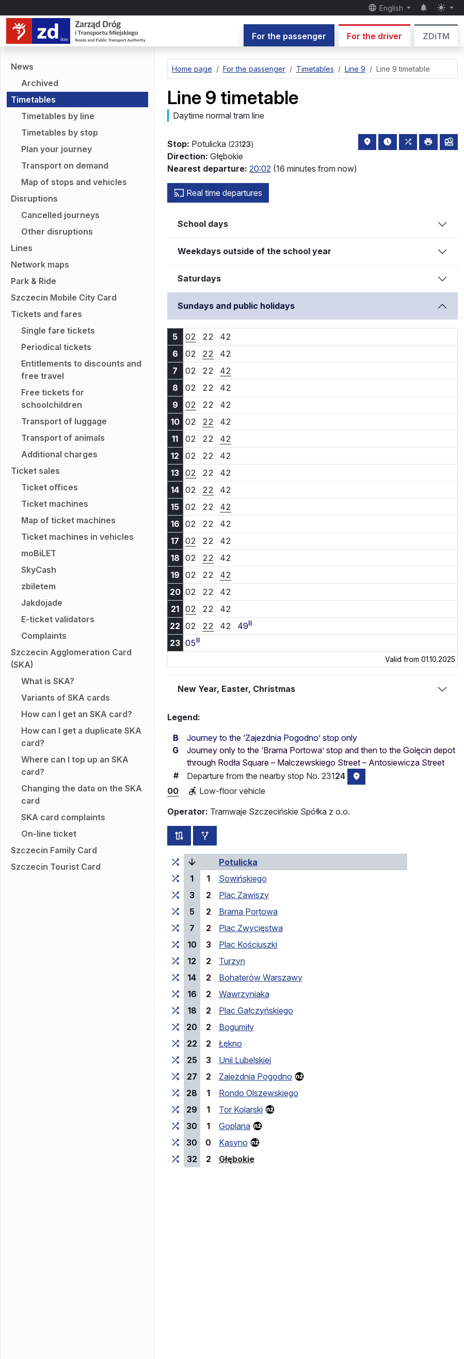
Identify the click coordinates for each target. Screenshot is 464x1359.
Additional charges (59, 454)
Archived (39, 83)
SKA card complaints (63, 817)
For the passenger (289, 36)
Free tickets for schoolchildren (52, 398)
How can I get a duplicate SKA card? (81, 736)
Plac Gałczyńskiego (256, 1010)
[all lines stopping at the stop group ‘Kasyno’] (175, 1142)
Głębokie (236, 1159)
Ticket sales (35, 471)
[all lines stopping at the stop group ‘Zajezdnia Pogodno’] (175, 1076)
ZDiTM (436, 36)
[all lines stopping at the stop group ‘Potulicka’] (175, 862)
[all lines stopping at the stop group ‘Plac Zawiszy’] (175, 895)
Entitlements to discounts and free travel (81, 369)
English (386, 7)
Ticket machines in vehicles (77, 537)
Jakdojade (41, 603)
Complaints (44, 636)
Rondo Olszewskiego (258, 1093)
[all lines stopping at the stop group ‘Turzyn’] (175, 961)
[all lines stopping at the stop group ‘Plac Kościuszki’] (175, 944)
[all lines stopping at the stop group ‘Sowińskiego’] (175, 878)
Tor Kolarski (241, 1109)
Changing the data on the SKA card (81, 794)
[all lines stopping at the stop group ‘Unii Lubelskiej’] (175, 1060)
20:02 (260, 168)
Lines (22, 248)
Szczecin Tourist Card (56, 866)
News (22, 66)
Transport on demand (64, 165)
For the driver (374, 36)
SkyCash (38, 570)
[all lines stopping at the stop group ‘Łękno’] (175, 1043)
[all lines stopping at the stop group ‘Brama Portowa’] (175, 911)
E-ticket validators (57, 619)
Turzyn (232, 961)
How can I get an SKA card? (76, 714)
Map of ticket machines (68, 520)
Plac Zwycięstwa (251, 928)
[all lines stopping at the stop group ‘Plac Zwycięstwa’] (175, 928)
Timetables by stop (59, 132)
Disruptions (34, 198)
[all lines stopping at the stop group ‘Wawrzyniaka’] (175, 994)
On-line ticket (48, 833)
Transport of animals (63, 438)
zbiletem (38, 586)
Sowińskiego (243, 878)
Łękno (230, 1043)
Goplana (234, 1126)
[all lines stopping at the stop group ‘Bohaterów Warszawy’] (175, 977)
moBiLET (38, 553)
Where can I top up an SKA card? (75, 765)
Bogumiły (236, 1027)
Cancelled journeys (60, 215)
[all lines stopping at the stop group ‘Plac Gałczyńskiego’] (175, 1010)
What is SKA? (47, 681)
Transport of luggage (64, 421)
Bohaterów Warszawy (260, 977)
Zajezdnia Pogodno (255, 1076)
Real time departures (218, 193)
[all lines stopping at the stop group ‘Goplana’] (175, 1126)
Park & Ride (33, 281)
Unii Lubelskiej (245, 1060)
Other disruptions (57, 231)
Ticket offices (49, 487)
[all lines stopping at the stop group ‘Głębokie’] (175, 1159)
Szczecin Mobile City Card (64, 297)
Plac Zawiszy (244, 895)
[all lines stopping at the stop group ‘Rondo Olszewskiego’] (175, 1093)
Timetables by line (57, 116)
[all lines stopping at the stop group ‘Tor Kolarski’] (175, 1109)
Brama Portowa (248, 911)
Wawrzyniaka (244, 994)
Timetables (33, 99)
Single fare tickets (58, 330)
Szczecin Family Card (54, 850)
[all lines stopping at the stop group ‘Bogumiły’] (175, 1027)
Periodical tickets (56, 347)
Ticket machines (54, 504)
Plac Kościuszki (248, 944)
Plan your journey (56, 149)
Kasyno (233, 1142)
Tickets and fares (46, 314)
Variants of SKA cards (65, 697)
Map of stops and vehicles (74, 182)
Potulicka (238, 862)
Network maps (40, 264)
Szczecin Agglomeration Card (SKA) (71, 658)
